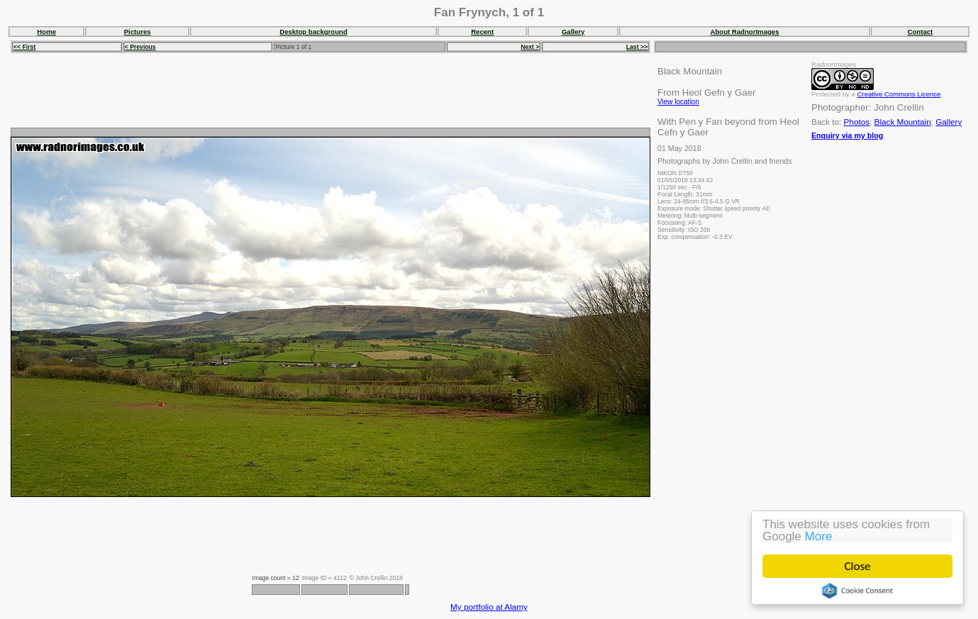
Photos (856, 121)
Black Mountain (902, 121)
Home (46, 31)
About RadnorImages (744, 31)
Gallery (573, 31)
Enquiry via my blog (847, 135)
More (819, 536)
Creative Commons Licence (899, 94)
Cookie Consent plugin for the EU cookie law (857, 590)
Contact (920, 31)
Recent (482, 31)
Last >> (637, 46)
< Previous (140, 46)
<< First (24, 46)
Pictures (137, 31)
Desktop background (313, 31)
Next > (530, 46)
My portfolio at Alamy (489, 606)
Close (858, 566)
